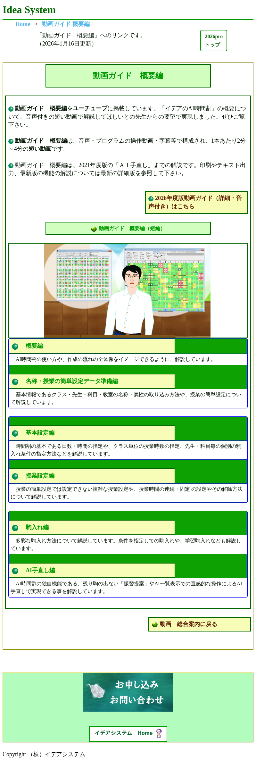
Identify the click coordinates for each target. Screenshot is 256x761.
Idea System (29, 9)
